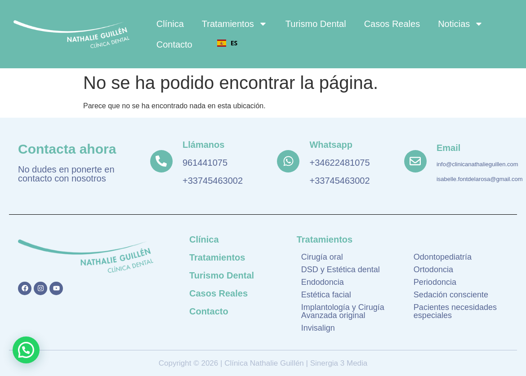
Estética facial (326, 294)
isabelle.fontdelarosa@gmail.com (480, 179)
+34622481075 (339, 163)
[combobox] (227, 43)
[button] (26, 349)
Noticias (460, 24)
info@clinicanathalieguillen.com (477, 164)
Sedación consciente (451, 294)
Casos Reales (392, 24)
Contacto (174, 44)
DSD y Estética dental (340, 269)
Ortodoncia (433, 269)
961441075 (205, 163)
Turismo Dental (315, 24)
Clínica (170, 24)
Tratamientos (234, 24)
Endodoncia (322, 282)
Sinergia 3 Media (337, 363)
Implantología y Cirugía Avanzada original (342, 311)
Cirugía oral (322, 256)
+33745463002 (213, 181)
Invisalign (318, 327)
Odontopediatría (443, 256)
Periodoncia (435, 282)
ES (227, 43)
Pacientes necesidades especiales (455, 311)
